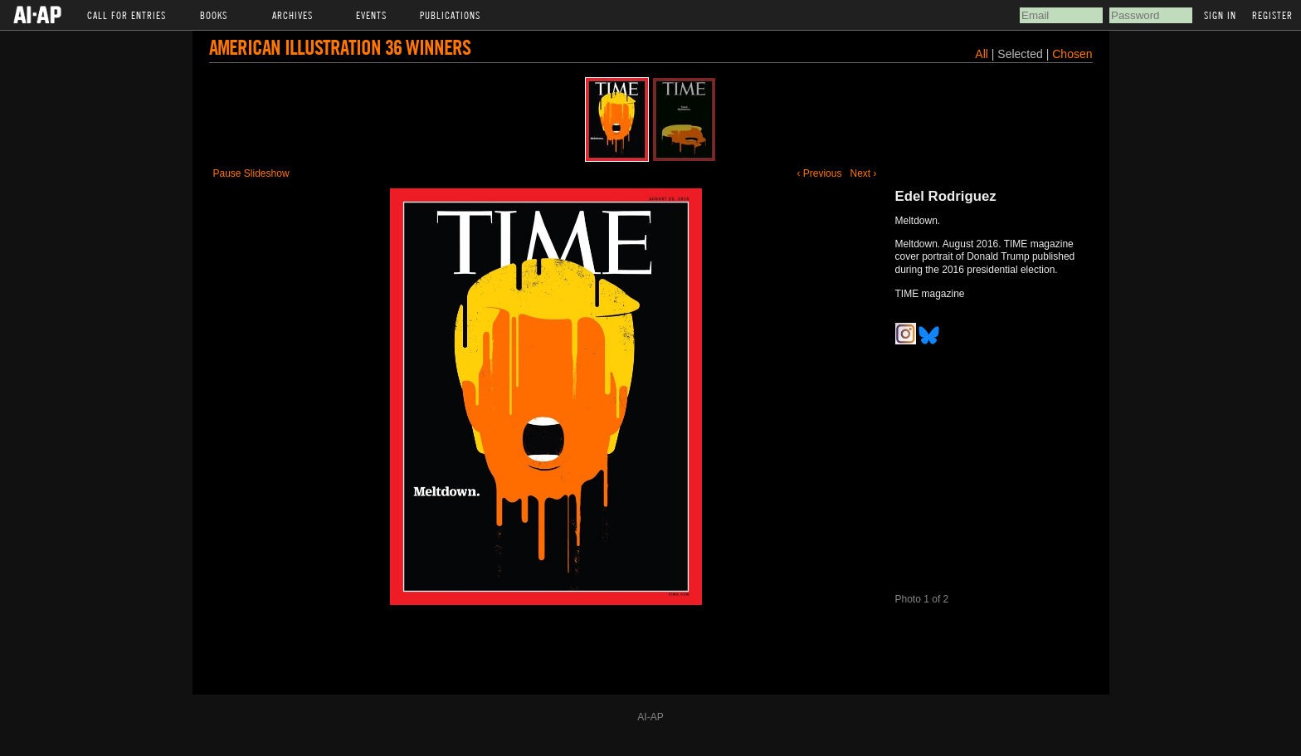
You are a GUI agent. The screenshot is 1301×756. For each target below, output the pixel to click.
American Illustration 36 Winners (339, 47)
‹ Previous (819, 173)
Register (1272, 15)
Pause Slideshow (251, 173)
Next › (863, 173)
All (981, 54)
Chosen (1072, 54)
